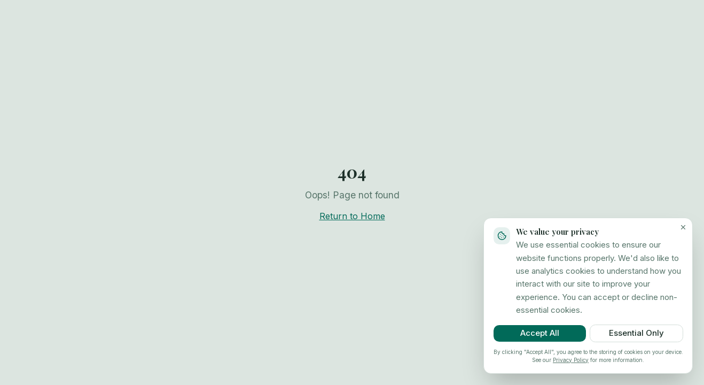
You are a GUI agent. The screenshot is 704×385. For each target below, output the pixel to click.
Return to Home (352, 216)
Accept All (539, 333)
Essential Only (636, 333)
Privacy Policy (571, 360)
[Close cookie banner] (683, 227)
